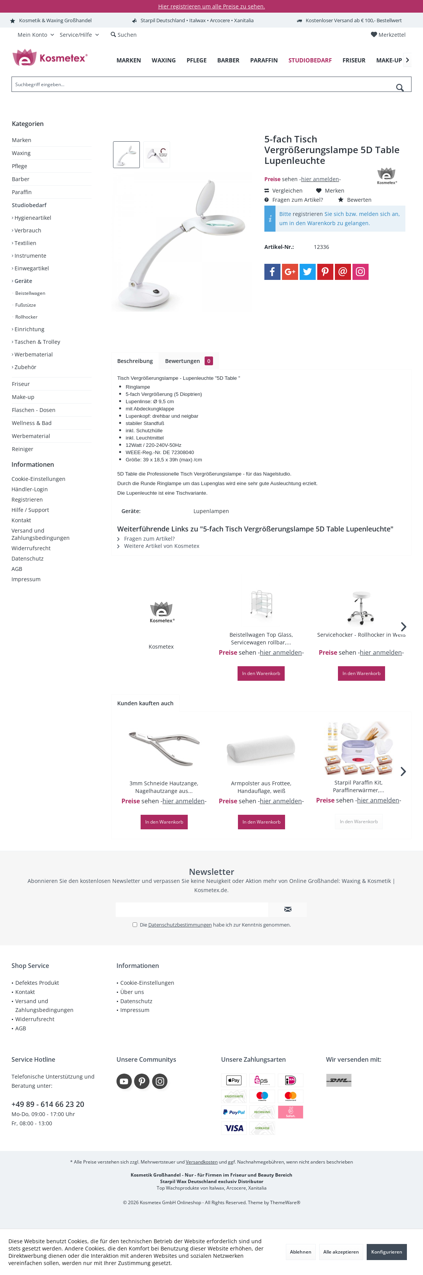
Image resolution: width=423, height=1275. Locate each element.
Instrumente (29, 255)
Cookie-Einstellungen (38, 486)
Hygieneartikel (32, 217)
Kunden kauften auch (145, 703)
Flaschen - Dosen (34, 410)
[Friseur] (354, 60)
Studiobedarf (29, 205)
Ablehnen (301, 1252)
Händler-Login (29, 496)
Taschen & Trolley (36, 341)
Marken (21, 140)
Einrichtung (28, 329)
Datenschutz (27, 566)
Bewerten (355, 199)
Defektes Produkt (37, 982)
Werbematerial (33, 354)
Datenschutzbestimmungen (180, 924)
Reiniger (22, 449)
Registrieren (27, 507)
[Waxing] (163, 60)
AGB (16, 576)
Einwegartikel (31, 268)
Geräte (22, 280)
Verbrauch (27, 230)
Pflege (19, 166)
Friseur (21, 383)
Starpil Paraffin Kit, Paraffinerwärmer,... (358, 786)
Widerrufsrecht (31, 555)
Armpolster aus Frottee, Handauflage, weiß (261, 787)
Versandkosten (202, 1162)
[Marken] (128, 60)
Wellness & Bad (32, 423)
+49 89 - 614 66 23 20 (47, 1104)
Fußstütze (25, 305)
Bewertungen (189, 360)
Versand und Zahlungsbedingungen (40, 542)
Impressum (26, 586)
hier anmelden (320, 179)
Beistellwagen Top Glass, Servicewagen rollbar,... (261, 638)
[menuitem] (388, 35)
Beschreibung (135, 361)
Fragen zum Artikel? (293, 199)
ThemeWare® (285, 1202)
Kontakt (21, 527)
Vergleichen (283, 190)
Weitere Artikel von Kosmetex (158, 545)
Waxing (21, 153)
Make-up (23, 396)
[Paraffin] (264, 60)
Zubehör (24, 367)
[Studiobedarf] (310, 60)
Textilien (24, 243)
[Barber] (228, 60)
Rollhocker (26, 317)
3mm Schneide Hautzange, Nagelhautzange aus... (164, 787)
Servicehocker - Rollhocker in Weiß (361, 634)
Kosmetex (161, 646)
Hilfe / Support (30, 517)
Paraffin (22, 192)
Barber (21, 179)
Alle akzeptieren (341, 1252)
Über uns (132, 991)
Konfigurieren (386, 1252)
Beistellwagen (29, 293)
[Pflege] (196, 60)
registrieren (308, 213)
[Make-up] (389, 60)
